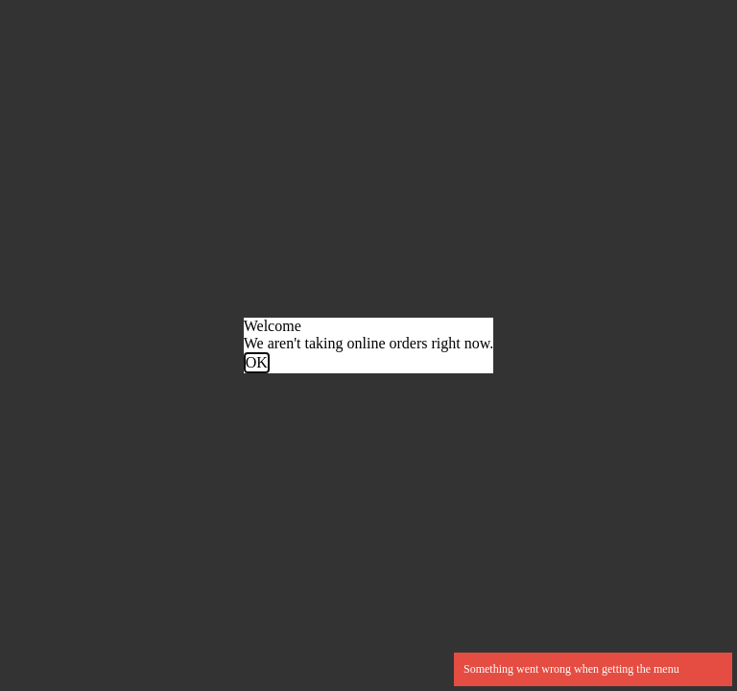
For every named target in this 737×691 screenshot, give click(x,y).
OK (257, 362)
